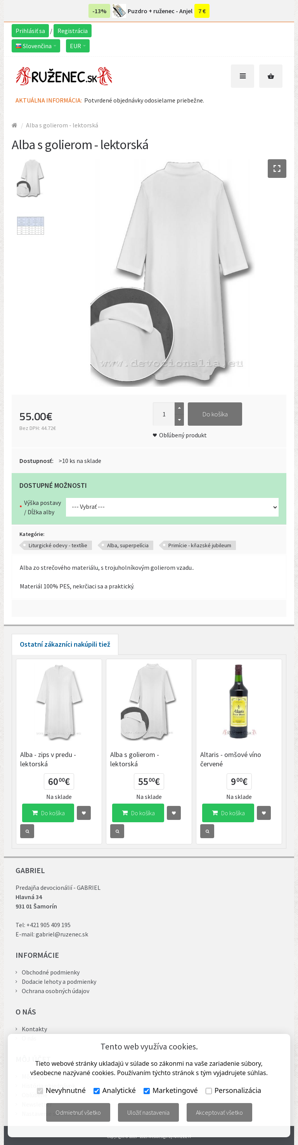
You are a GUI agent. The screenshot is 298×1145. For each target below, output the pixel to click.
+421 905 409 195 (48, 925)
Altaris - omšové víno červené (230, 759)
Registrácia (72, 31)
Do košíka (215, 414)
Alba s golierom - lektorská (62, 125)
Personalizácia (233, 1090)
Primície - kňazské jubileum (199, 545)
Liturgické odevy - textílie (58, 545)
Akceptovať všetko (219, 1112)
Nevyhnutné (61, 1090)
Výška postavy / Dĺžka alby (42, 507)
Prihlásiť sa (30, 31)
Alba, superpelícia (128, 545)
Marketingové (171, 1090)
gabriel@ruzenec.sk (62, 934)
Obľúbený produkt (183, 435)
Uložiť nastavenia (148, 1112)
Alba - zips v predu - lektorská (48, 759)
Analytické (115, 1090)
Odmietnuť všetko (78, 1112)
